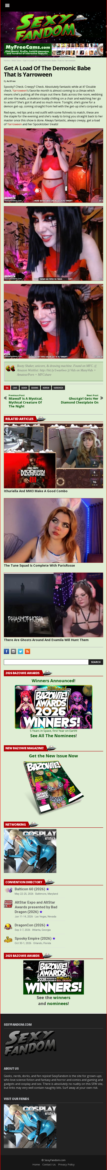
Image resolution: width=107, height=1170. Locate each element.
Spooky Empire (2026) (35, 938)
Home (7, 60)
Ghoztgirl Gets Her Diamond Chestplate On (79, 399)
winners (61, 997)
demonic (34, 387)
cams (15, 387)
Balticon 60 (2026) (32, 889)
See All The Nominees (53, 735)
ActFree (11, 81)
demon (24, 387)
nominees (57, 1003)
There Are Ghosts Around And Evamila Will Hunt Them (46, 640)
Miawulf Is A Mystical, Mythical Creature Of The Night (28, 401)
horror (46, 387)
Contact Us (49, 1164)
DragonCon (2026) (32, 925)
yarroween (58, 387)
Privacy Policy (66, 1164)
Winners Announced (53, 680)
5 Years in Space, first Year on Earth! (53, 731)
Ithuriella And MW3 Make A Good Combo (36, 491)
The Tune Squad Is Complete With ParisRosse (39, 565)
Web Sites (16, 60)
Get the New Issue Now (53, 756)
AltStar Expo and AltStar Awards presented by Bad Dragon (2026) (36, 907)
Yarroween (19, 90)
